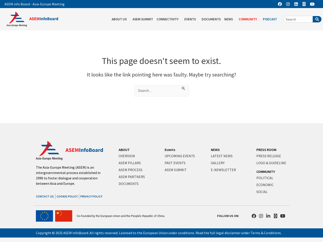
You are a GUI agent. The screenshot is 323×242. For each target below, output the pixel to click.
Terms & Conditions (266, 233)
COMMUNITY (249, 19)
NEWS (229, 19)
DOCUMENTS (211, 19)
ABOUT (124, 149)
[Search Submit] (184, 88)
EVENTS (191, 19)
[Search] (317, 19)
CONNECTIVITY (169, 19)
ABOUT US (120, 19)
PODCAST (271, 19)
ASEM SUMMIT (143, 19)
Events (170, 149)
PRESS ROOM (266, 149)
